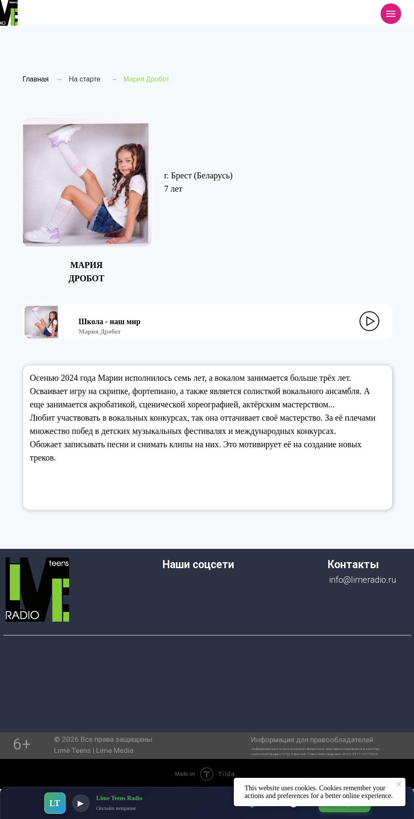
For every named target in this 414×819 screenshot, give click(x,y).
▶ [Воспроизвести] (81, 803)
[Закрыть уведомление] (399, 784)
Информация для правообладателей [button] (312, 739)
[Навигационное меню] (391, 14)
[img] (37, 589)
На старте (85, 79)
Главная (36, 79)
